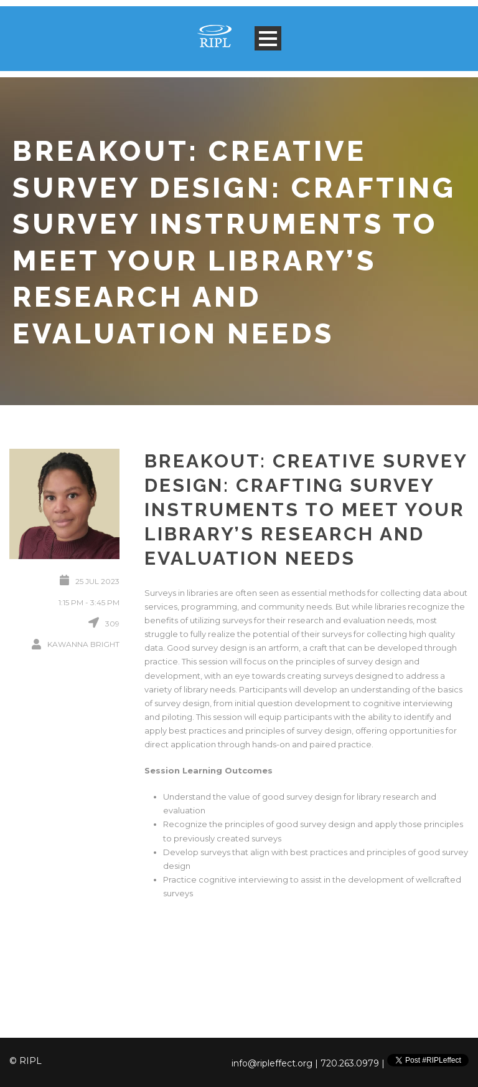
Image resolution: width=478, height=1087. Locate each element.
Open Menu (268, 38)
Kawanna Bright (83, 644)
